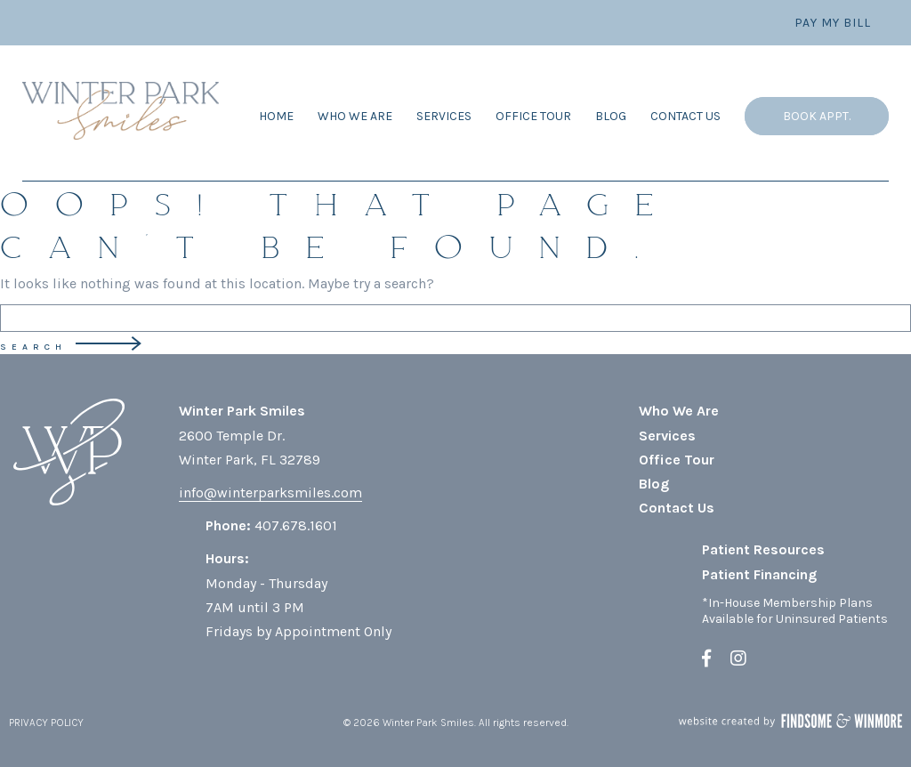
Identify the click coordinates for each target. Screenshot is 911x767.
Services (444, 116)
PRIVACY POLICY (46, 722)
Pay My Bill (832, 22)
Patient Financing (759, 574)
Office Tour (533, 116)
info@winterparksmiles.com (270, 492)
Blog (610, 116)
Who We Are (355, 116)
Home (276, 116)
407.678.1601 (295, 525)
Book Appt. (817, 116)
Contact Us (685, 116)
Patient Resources (763, 549)
